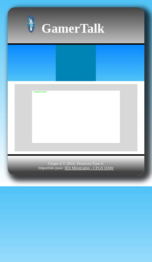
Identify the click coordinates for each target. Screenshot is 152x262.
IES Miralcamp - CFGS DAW (89, 168)
